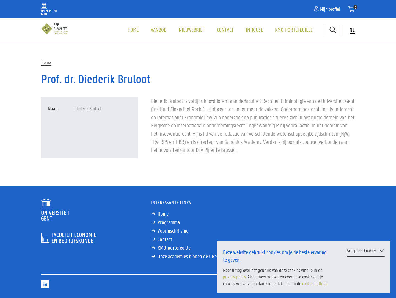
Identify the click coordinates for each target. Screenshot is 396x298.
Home (133, 29)
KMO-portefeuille (294, 29)
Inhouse (254, 29)
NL (352, 29)
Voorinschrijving (173, 230)
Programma (169, 222)
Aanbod (159, 29)
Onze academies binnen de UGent (189, 256)
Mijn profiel (327, 9)
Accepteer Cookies (361, 250)
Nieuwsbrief (192, 29)
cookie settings (314, 283)
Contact (225, 29)
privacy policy (234, 277)
